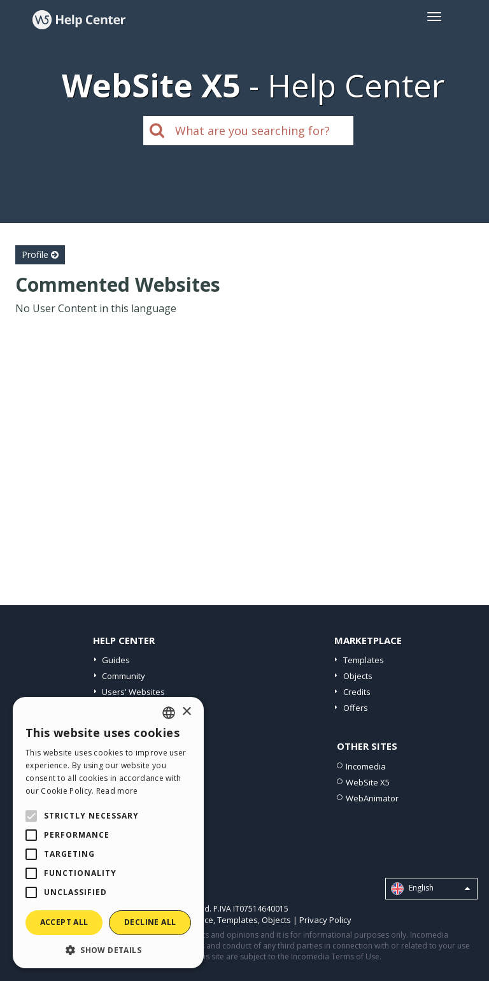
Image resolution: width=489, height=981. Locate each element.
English (430, 888)
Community (123, 676)
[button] (108, 949)
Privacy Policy (325, 920)
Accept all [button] (64, 922)
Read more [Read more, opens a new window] (117, 790)
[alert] (108, 832)
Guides (116, 660)
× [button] (186, 712)
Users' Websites (133, 692)
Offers (355, 707)
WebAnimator (372, 798)
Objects (357, 676)
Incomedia (366, 766)
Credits (357, 692)
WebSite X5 (368, 782)
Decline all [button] (150, 922)
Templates (363, 660)
